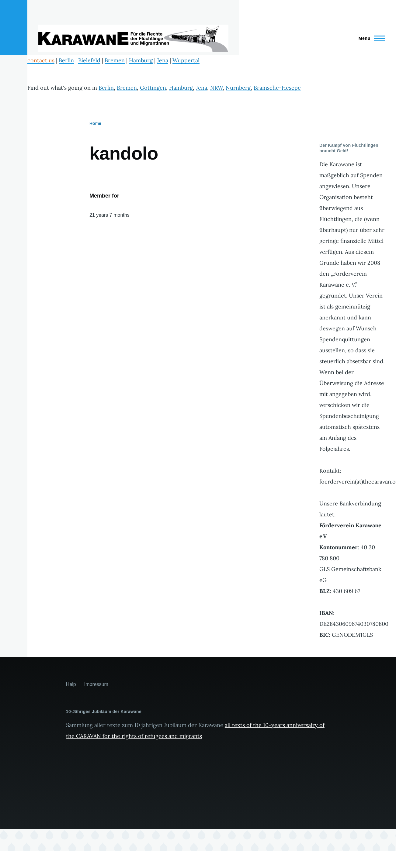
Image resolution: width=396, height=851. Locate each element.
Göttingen (153, 87)
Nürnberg (238, 87)
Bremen (115, 60)
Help (71, 684)
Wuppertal (186, 60)
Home (95, 123)
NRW (216, 87)
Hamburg (141, 60)
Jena (162, 60)
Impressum (96, 684)
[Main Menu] (370, 38)
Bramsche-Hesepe (277, 87)
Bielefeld (89, 60)
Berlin (66, 60)
